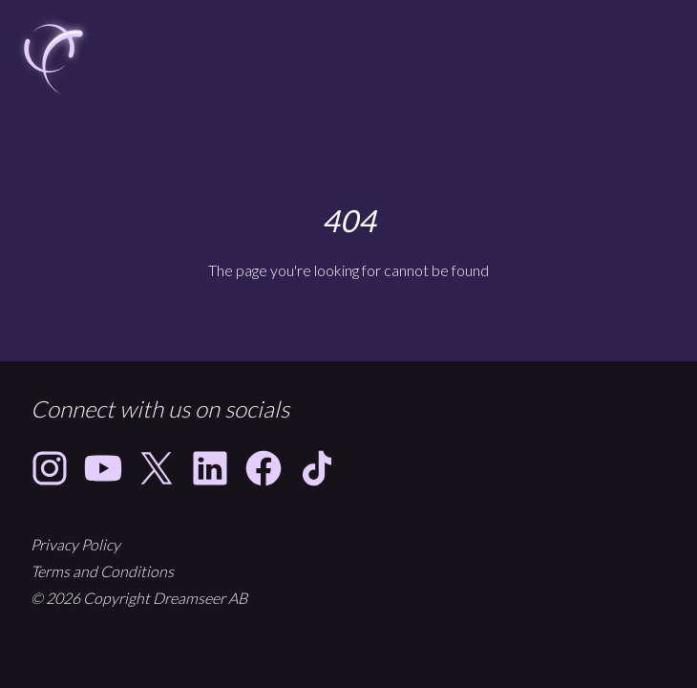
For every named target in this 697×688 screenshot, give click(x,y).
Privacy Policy (75, 544)
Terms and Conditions (102, 571)
